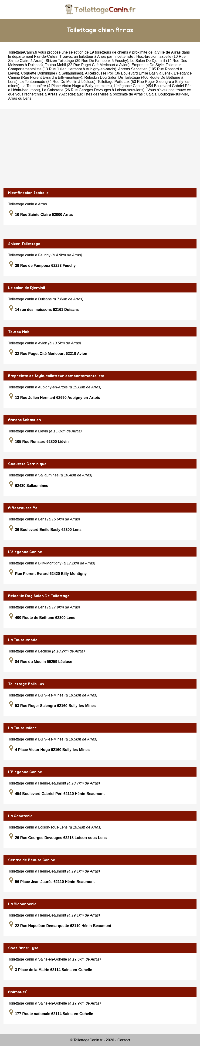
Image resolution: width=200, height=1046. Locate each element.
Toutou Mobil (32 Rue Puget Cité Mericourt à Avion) (87, 65)
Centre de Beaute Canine (31, 860)
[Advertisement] (100, 148)
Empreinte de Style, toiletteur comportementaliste (56, 376)
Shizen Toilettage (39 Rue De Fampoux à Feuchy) (87, 61)
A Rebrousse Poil (23, 508)
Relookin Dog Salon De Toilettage (39, 596)
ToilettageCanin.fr (22, 52)
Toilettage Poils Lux (26, 684)
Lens (27, 98)
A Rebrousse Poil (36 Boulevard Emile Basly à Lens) (128, 73)
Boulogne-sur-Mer (173, 94)
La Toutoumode (22, 640)
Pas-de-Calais (45, 56)
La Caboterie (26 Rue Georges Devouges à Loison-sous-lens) (93, 90)
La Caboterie (20, 816)
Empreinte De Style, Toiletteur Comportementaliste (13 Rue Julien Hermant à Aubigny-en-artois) (94, 67)
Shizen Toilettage (24, 244)
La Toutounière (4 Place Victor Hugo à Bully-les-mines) (66, 86)
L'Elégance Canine (25, 772)
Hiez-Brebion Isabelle (28, 193)
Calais (151, 94)
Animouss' (17, 992)
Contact (123, 1040)
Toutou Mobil (19, 332)
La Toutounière (22, 728)
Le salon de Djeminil (26, 288)
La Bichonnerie (22, 904)
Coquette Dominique (27, 464)
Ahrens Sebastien (24, 420)
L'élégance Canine (25, 552)
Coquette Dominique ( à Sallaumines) (52, 73)
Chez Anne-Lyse (23, 948)
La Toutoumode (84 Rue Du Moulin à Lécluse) (57, 82)
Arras (12, 98)
